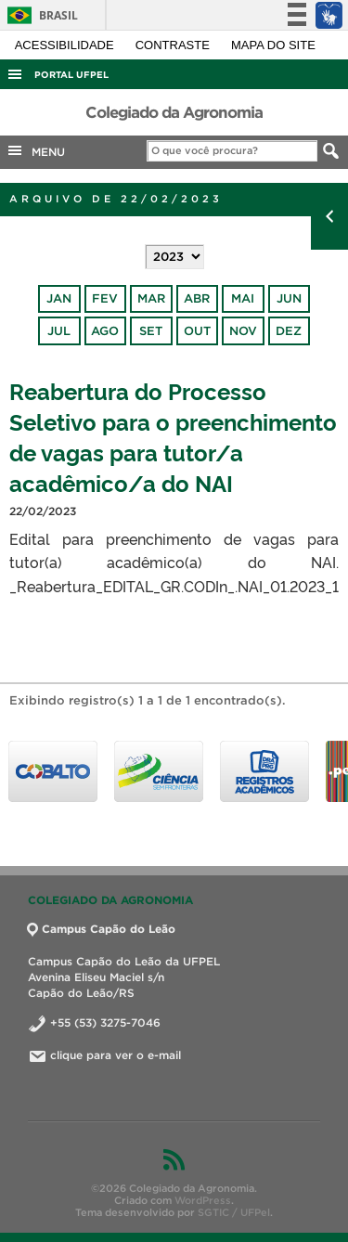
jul (59, 331)
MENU (35, 150)
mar (151, 298)
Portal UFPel (71, 75)
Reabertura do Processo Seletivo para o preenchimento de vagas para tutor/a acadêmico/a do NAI (173, 436)
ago (105, 331)
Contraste (174, 45)
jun (289, 298)
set (150, 331)
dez (289, 331)
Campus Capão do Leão (101, 929)
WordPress (202, 1200)
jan (58, 298)
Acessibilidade (66, 45)
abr (197, 298)
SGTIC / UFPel (234, 1212)
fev (105, 298)
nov (243, 331)
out (197, 331)
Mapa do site (273, 45)
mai (242, 298)
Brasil (39, 15)
